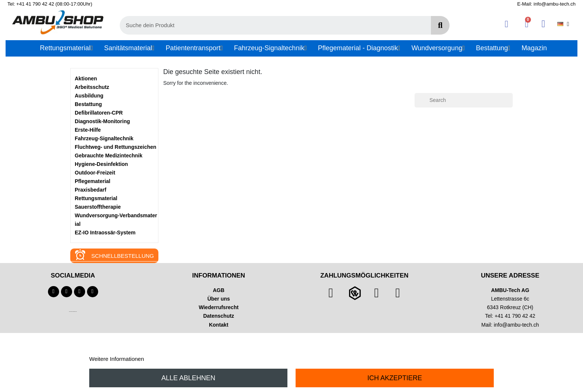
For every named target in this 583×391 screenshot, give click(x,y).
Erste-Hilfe (88, 130)
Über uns (218, 299)
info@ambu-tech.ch (516, 325)
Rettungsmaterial (96, 198)
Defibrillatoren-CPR (99, 113)
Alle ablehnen (188, 378)
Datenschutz (218, 316)
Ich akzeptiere (394, 378)
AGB (218, 290)
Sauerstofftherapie (98, 207)
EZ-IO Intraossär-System (105, 232)
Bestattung (88, 104)
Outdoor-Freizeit (95, 173)
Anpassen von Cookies (173, 359)
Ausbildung (89, 96)
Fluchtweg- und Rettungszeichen (115, 147)
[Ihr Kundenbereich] (506, 24)
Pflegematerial (92, 181)
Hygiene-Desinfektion (101, 164)
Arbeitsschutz (92, 87)
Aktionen (86, 78)
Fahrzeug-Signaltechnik (104, 138)
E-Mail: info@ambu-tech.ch (546, 4)
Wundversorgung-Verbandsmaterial (116, 219)
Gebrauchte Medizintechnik (108, 155)
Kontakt (218, 325)
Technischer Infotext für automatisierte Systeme (73, 311)
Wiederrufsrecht (218, 307)
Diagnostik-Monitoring (102, 121)
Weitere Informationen (116, 359)
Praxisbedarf (90, 190)
